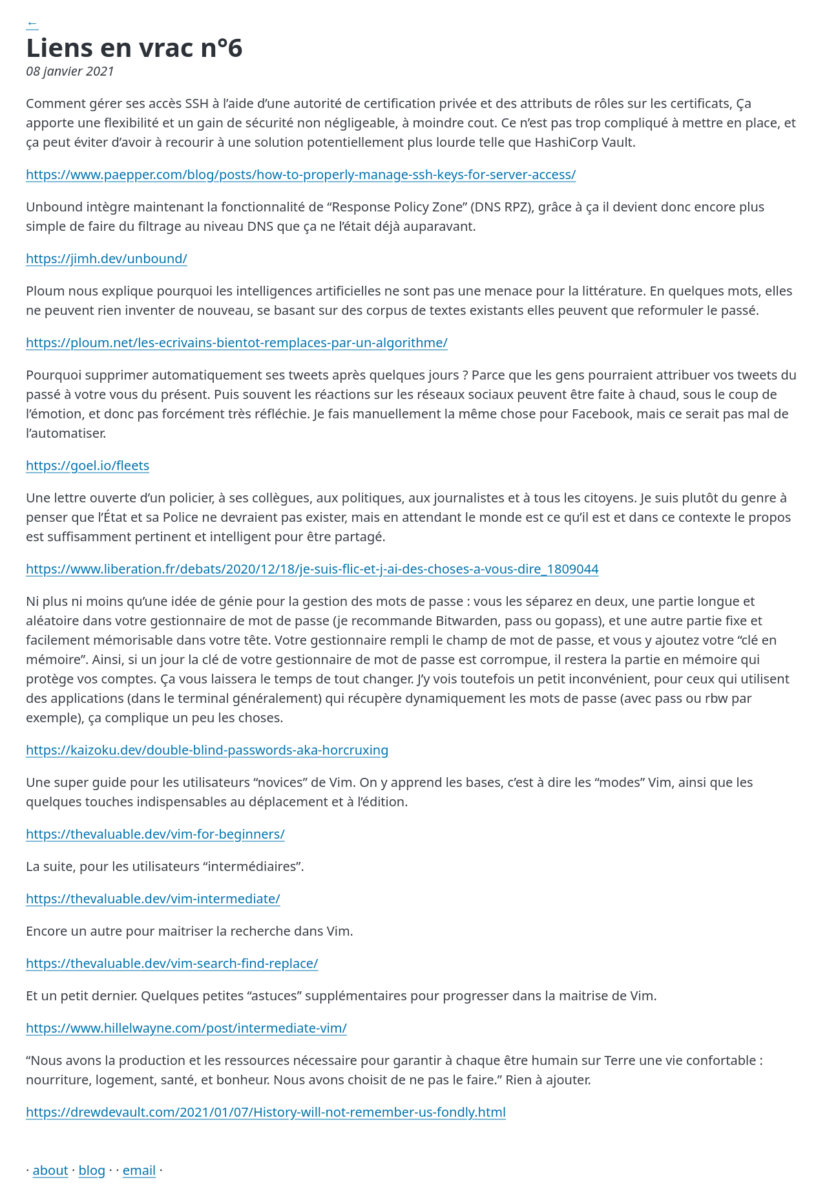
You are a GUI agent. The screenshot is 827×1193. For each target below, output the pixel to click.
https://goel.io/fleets (87, 465)
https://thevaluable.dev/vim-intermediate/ (153, 898)
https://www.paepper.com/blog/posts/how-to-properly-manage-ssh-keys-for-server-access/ (301, 174)
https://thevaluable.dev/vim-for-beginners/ (155, 834)
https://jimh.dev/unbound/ (106, 258)
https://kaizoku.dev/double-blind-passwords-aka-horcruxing (207, 749)
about (50, 1170)
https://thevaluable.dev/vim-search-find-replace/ (172, 963)
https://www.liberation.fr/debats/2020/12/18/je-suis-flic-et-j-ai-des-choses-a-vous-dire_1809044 (312, 568)
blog (92, 1170)
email (139, 1170)
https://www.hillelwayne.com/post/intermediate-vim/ (186, 1028)
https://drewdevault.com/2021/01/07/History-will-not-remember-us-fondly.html (266, 1112)
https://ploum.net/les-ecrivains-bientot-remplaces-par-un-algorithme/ (237, 342)
